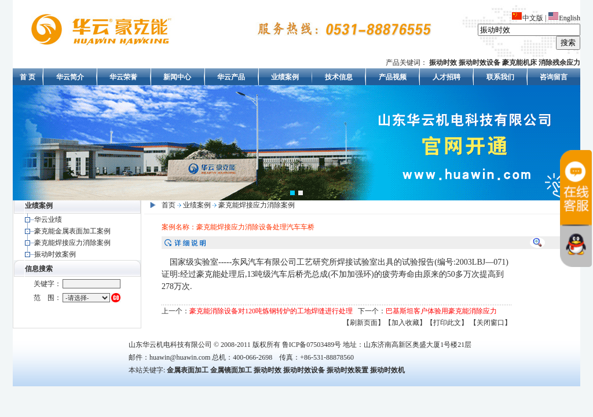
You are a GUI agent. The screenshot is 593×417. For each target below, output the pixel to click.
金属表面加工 (187, 370)
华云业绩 (48, 219)
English (564, 18)
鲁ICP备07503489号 (312, 345)
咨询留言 (554, 77)
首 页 (27, 77)
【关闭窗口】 (490, 323)
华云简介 (70, 77)
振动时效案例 (55, 254)
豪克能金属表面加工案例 (72, 231)
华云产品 (231, 77)
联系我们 (500, 77)
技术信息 (339, 77)
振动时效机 (387, 370)
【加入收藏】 (405, 323)
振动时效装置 (347, 370)
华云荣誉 (123, 77)
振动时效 (267, 370)
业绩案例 (285, 77)
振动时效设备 (304, 370)
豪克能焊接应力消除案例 (72, 243)
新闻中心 (177, 77)
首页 (168, 205)
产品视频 (393, 77)
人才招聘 (446, 77)
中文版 (527, 18)
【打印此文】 (447, 323)
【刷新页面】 (364, 323)
